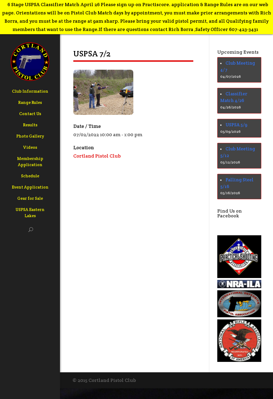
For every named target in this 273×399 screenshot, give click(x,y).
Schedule (30, 175)
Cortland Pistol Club (97, 156)
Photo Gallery (30, 136)
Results (30, 124)
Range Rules (30, 102)
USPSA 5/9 (236, 125)
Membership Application (30, 161)
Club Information (30, 91)
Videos (30, 147)
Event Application (30, 187)
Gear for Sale (30, 198)
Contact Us (30, 113)
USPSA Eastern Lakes (30, 212)
